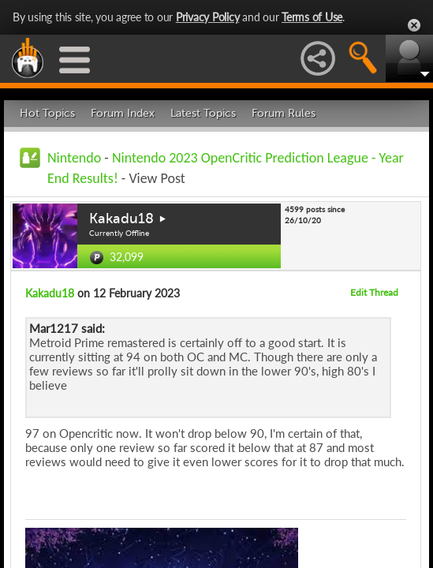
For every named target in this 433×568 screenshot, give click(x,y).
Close (414, 25)
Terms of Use (312, 17)
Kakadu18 (121, 218)
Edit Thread (374, 292)
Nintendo (74, 157)
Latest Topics (203, 113)
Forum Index (123, 113)
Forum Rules (283, 113)
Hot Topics (47, 113)
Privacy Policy (208, 17)
